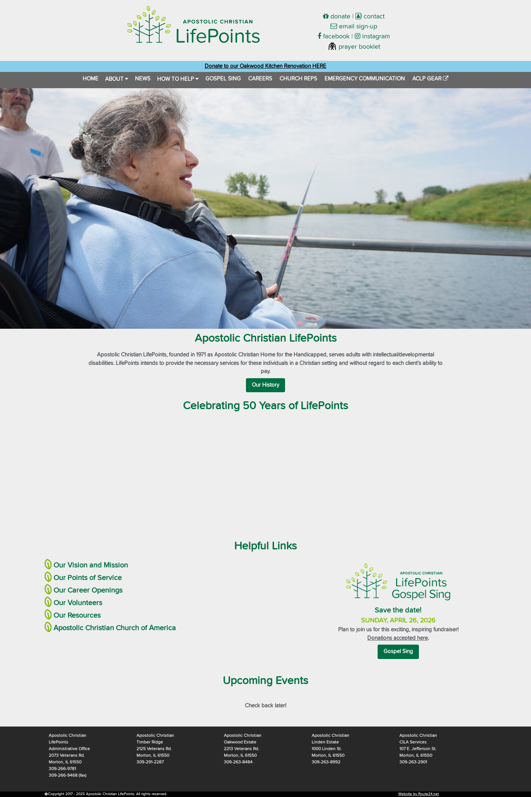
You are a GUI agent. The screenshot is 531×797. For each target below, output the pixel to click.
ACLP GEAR (430, 79)
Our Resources (77, 615)
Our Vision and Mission (90, 565)
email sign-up (353, 26)
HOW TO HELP (178, 79)
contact (370, 16)
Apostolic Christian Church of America (114, 628)
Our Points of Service (87, 578)
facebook (333, 36)
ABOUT (116, 79)
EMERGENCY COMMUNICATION (364, 79)
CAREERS (260, 79)
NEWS (142, 79)
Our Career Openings (87, 590)
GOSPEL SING (223, 79)
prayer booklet (354, 47)
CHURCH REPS (298, 79)
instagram (372, 36)
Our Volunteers (77, 603)
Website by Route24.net (418, 794)
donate (336, 16)
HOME (90, 79)
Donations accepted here (397, 638)
